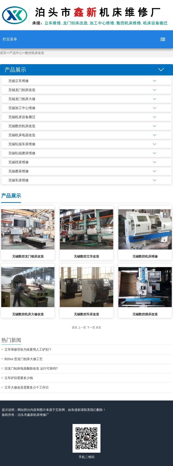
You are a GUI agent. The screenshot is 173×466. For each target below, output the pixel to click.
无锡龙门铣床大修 (21, 99)
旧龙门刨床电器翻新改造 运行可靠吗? (31, 368)
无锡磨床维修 (18, 171)
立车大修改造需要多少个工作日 (27, 387)
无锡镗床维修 (18, 162)
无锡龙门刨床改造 (21, 90)
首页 (3, 53)
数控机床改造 (34, 53)
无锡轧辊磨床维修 (21, 153)
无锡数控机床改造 (21, 126)
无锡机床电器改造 (21, 135)
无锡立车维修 (18, 81)
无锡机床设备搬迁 (21, 117)
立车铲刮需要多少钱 (19, 378)
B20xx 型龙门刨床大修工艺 (24, 359)
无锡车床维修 (18, 180)
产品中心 (15, 53)
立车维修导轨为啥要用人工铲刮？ (28, 349)
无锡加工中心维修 (21, 108)
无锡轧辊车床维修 (21, 144)
